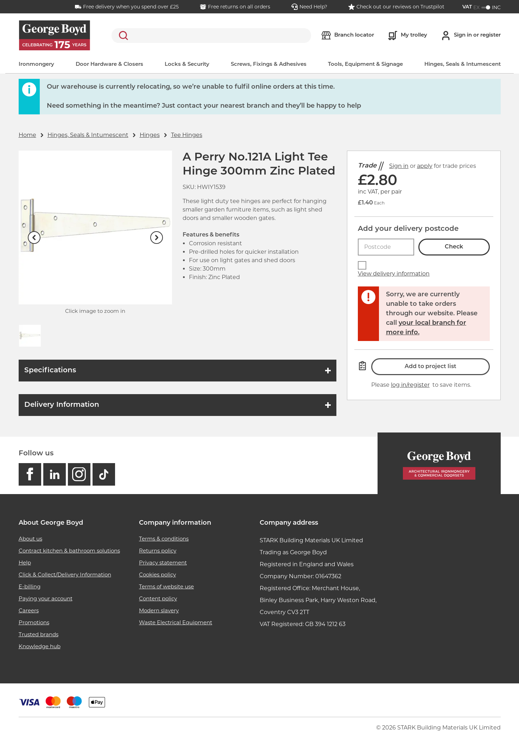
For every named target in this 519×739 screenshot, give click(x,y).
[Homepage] (439, 463)
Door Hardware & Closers (109, 64)
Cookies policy (157, 574)
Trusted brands (38, 634)
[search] (211, 35)
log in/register (410, 384)
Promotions (34, 622)
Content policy (158, 598)
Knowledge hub (40, 646)
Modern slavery (159, 610)
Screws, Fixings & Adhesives (268, 64)
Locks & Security (187, 64)
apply (424, 166)
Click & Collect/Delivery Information (65, 574)
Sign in (399, 166)
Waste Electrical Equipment (175, 622)
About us (30, 538)
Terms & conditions (164, 538)
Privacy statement (163, 562)
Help (25, 562)
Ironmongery (36, 64)
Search (122, 35)
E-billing (29, 586)
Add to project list (430, 367)
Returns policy (157, 550)
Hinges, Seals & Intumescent (462, 64)
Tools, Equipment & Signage (365, 64)
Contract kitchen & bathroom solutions (69, 550)
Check (454, 247)
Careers (29, 610)
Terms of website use (166, 586)
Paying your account (45, 598)
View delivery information (394, 273)
